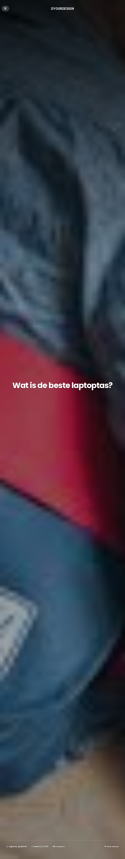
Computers (61, 846)
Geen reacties (112, 846)
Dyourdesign (62, 9)
